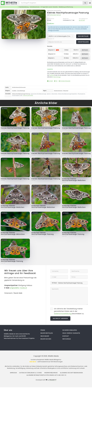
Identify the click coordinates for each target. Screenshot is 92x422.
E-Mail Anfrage (56, 77)
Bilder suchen (45, 339)
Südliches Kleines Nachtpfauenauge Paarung (42, 233)
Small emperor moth (17, 95)
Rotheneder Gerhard (55, 15)
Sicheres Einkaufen (64, 81)
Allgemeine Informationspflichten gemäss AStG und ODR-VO (46, 375)
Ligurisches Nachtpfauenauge (38, 93)
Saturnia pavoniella (54, 10)
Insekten (14, 90)
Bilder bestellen (46, 333)
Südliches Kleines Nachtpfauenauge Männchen (13, 233)
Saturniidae (54, 93)
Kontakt (50, 81)
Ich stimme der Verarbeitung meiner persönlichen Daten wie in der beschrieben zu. (69, 311)
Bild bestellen (83, 36)
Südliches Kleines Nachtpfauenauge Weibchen (74, 179)
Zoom (41, 12)
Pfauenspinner (81, 93)
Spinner (49, 93)
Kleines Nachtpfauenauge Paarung (68, 12)
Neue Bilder (44, 336)
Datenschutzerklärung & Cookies (30, 373)
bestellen (85, 50)
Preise (42, 330)
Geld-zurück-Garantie (71, 333)
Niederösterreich (58, 90)
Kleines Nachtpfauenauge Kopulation (67, 93)
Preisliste (51, 75)
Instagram (66, 339)
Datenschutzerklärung (62, 314)
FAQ (55, 81)
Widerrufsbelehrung (51, 373)
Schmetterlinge (21, 90)
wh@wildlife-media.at (18, 288)
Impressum (13, 373)
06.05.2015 (82, 20)
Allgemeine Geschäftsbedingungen (71, 373)
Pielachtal (65, 90)
